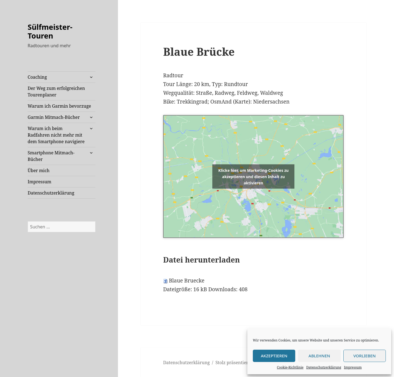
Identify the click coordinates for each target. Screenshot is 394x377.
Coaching (37, 77)
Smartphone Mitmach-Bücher (51, 156)
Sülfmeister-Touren (50, 31)
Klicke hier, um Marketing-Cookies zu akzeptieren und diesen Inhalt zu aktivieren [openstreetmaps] (253, 176)
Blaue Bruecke (186, 280)
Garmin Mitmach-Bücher (54, 117)
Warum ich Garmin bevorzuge (59, 106)
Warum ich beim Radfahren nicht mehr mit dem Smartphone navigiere (56, 135)
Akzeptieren (274, 355)
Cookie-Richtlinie (290, 367)
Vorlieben (364, 355)
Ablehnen (319, 355)
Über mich (39, 170)
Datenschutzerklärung (323, 367)
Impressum (353, 367)
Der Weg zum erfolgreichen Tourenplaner (56, 91)
